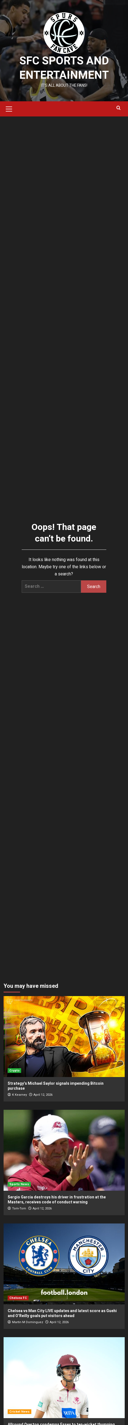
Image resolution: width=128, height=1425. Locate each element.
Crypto (14, 1070)
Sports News (19, 1184)
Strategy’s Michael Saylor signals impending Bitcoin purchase (56, 1086)
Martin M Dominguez (27, 1322)
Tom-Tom (19, 1208)
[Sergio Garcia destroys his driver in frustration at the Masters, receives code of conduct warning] (64, 1150)
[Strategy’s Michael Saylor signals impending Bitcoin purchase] (64, 1036)
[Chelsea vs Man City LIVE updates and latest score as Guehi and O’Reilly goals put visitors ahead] (64, 1263)
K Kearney (19, 1094)
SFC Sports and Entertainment (64, 68)
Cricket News (19, 1411)
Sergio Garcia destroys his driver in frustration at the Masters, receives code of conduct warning (57, 1199)
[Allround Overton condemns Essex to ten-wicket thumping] (64, 1377)
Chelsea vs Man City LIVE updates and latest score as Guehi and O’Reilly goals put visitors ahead (62, 1313)
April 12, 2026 (43, 1094)
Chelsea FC (18, 1298)
